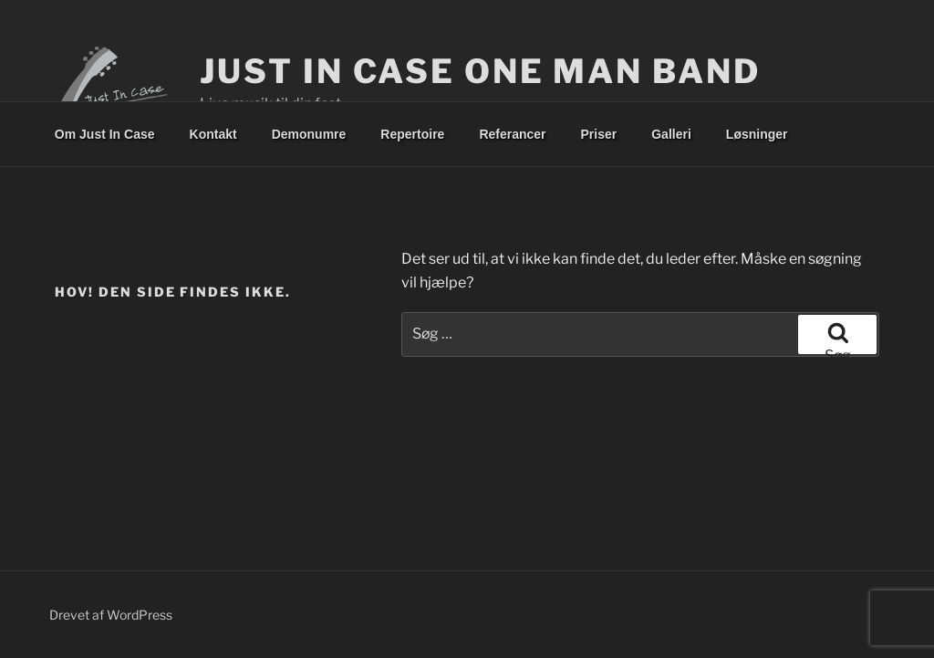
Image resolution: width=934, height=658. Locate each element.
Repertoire (412, 134)
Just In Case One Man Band (480, 71)
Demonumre (309, 134)
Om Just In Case (105, 134)
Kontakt (213, 134)
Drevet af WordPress (110, 614)
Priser (599, 134)
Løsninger (757, 134)
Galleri (671, 134)
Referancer (512, 134)
